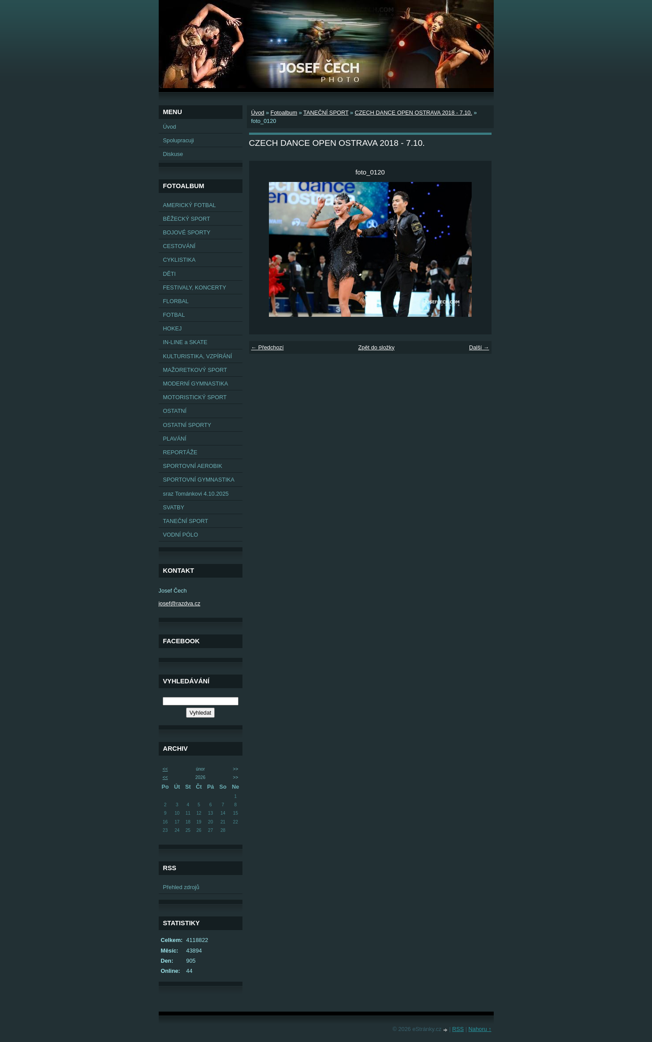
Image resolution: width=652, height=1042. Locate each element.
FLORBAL (176, 301)
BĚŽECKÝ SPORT (186, 218)
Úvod (169, 126)
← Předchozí (267, 347)
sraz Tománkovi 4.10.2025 (196, 493)
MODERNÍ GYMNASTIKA (195, 383)
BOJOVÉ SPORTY (187, 232)
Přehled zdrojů (181, 887)
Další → (479, 347)
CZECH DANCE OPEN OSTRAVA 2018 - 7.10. (413, 112)
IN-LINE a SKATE (185, 342)
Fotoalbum (284, 112)
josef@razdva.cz (180, 603)
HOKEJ (172, 328)
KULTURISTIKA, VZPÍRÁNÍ (197, 356)
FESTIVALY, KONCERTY (194, 287)
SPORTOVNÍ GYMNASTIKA (199, 479)
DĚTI (169, 274)
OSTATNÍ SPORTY (187, 425)
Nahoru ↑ (480, 1029)
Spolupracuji (178, 140)
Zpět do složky (376, 347)
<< (165, 769)
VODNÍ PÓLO (180, 534)
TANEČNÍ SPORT (186, 521)
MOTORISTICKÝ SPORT (195, 397)
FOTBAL (174, 314)
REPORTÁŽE (180, 452)
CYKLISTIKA (179, 259)
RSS (458, 1029)
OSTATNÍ (175, 411)
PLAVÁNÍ (174, 438)
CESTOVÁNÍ (179, 246)
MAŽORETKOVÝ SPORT (195, 370)
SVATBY (174, 507)
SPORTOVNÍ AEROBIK (193, 466)
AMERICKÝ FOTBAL (189, 205)
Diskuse (173, 154)
